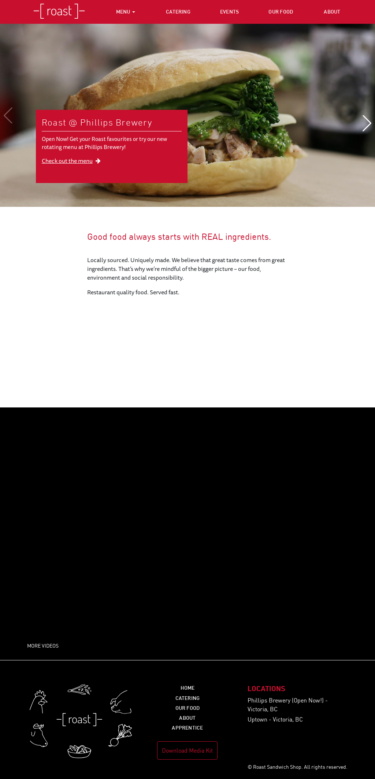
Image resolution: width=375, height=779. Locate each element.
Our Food (280, 11)
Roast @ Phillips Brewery (97, 122)
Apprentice (187, 727)
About (332, 11)
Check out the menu (71, 160)
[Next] (363, 123)
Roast (59, 12)
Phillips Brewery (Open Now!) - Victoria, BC (288, 705)
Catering (178, 11)
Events (229, 11)
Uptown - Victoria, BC (275, 719)
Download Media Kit (187, 750)
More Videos (43, 645)
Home (188, 688)
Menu (123, 11)
